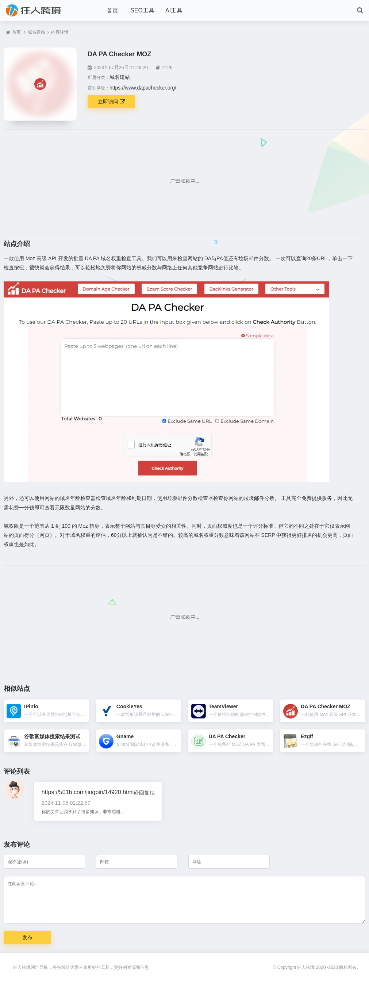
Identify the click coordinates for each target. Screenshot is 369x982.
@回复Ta (144, 793)
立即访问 (111, 102)
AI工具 (173, 10)
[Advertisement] (184, 181)
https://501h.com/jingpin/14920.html (88, 792)
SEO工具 (142, 10)
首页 (112, 10)
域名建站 (36, 32)
